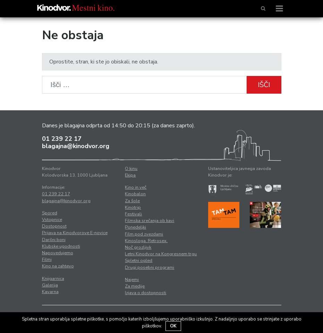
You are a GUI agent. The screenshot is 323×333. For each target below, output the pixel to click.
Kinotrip (133, 207)
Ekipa (130, 175)
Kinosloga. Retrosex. (146, 241)
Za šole (132, 201)
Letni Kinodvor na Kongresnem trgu (161, 254)
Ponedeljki (135, 227)
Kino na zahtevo (58, 266)
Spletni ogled (138, 260)
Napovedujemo (57, 253)
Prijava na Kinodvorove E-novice (75, 233)
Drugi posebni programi (149, 267)
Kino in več (135, 187)
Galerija (50, 285)
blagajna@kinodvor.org (75, 146)
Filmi (47, 259)
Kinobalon (135, 194)
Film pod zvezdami (144, 234)
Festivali (133, 214)
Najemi (132, 279)
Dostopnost (54, 226)
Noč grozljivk (138, 247)
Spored (49, 213)
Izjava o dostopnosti (145, 293)
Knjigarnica (53, 278)
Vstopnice (52, 219)
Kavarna (50, 292)
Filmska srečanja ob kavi (149, 220)
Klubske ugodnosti (61, 246)
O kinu (131, 168)
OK (173, 326)
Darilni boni (54, 240)
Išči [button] (264, 84)
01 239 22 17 (62, 139)
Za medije (135, 286)
